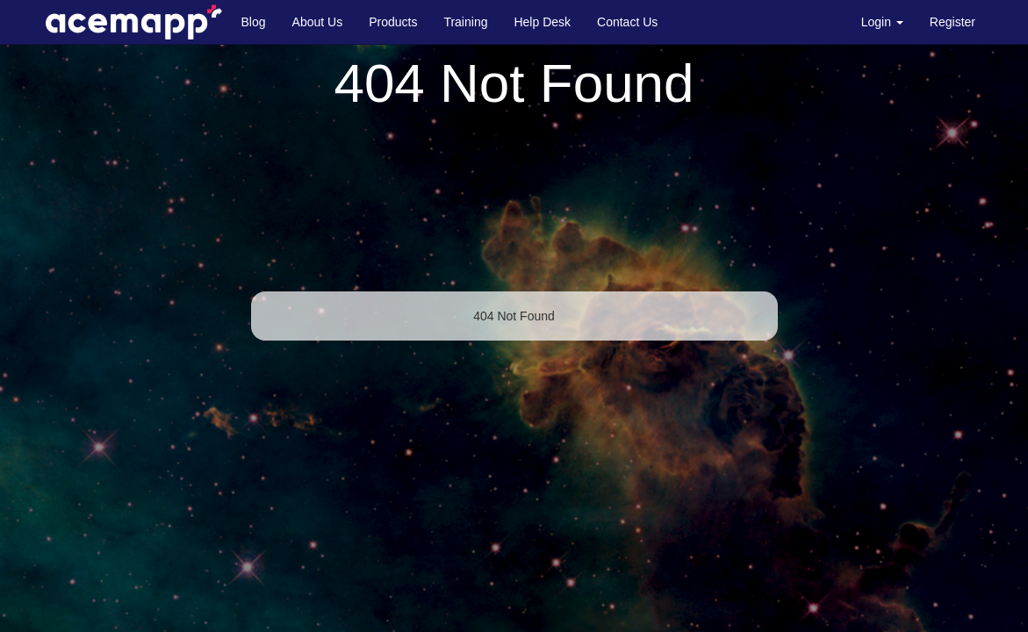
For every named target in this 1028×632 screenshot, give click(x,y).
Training (465, 22)
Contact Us (627, 22)
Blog (253, 22)
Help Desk (542, 22)
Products (393, 22)
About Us (317, 22)
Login (882, 22)
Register (952, 22)
